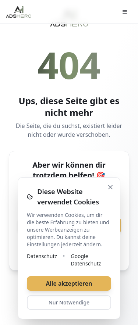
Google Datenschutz (86, 260)
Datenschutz (42, 256)
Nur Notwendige (69, 302)
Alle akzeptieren (69, 283)
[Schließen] (110, 187)
